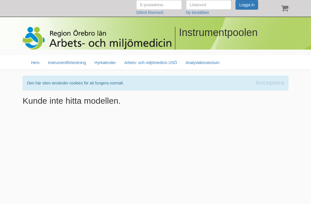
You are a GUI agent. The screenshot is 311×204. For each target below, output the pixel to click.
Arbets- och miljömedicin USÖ (150, 62)
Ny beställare (197, 12)
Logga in (246, 5)
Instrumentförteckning (67, 62)
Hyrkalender (105, 62)
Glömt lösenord (149, 12)
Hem (35, 62)
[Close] (269, 83)
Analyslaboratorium (202, 62)
